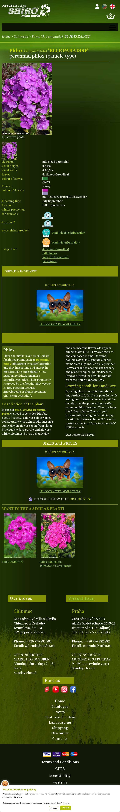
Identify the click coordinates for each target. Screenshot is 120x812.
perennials (49, 261)
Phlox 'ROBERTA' (12, 562)
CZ (103, 6)
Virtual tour (81, 598)
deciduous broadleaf (55, 249)
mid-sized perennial (55, 257)
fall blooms (49, 253)
